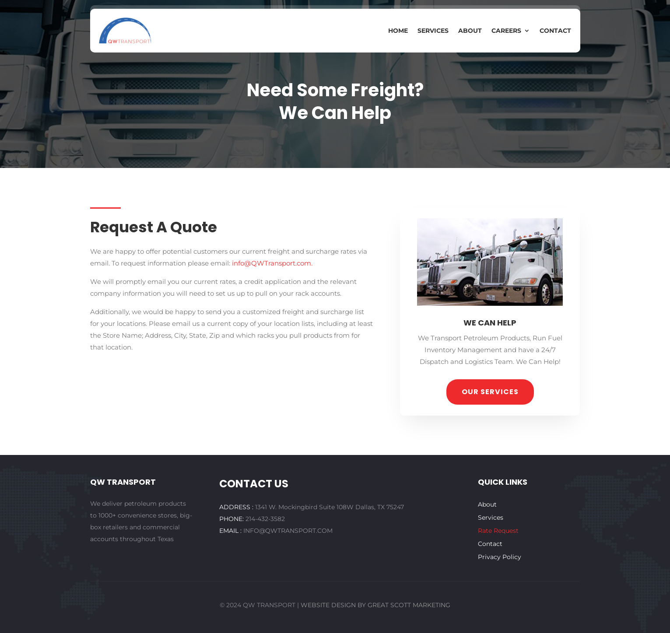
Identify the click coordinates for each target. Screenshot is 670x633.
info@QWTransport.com (271, 263)
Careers (506, 31)
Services (433, 31)
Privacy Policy (499, 557)
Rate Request (498, 531)
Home (398, 31)
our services (490, 392)
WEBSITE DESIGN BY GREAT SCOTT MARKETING (375, 605)
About (470, 31)
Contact (555, 31)
